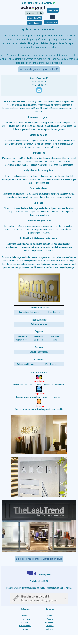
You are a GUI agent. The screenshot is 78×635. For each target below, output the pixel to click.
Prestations (49, 622)
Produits (50, 619)
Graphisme (25, 616)
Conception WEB (34, 18)
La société (50, 626)
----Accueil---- (53, 10)
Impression (25, 619)
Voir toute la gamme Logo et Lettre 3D (39, 69)
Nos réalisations (34, 23)
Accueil (50, 616)
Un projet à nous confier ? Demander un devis (39, 558)
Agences (49, 629)
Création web (25, 622)
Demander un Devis (34, 13)
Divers (25, 629)
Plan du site (49, 609)
